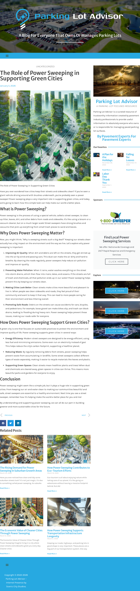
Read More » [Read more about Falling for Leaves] (131, 170)
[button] (7, 55)
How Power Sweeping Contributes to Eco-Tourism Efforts (68, 469)
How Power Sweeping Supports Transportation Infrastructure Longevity (65, 533)
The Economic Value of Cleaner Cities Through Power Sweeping (21, 532)
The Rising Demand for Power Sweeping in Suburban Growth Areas (21, 469)
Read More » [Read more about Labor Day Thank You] (107, 192)
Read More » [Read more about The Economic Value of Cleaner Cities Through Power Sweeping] (5, 554)
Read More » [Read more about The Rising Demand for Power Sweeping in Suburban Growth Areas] (5, 488)
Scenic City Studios (16, 586)
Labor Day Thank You (106, 178)
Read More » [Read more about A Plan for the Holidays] (107, 170)
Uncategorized (45, 66)
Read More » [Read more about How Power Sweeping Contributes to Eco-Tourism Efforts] (52, 491)
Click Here (117, 261)
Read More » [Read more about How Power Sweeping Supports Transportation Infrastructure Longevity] (52, 554)
